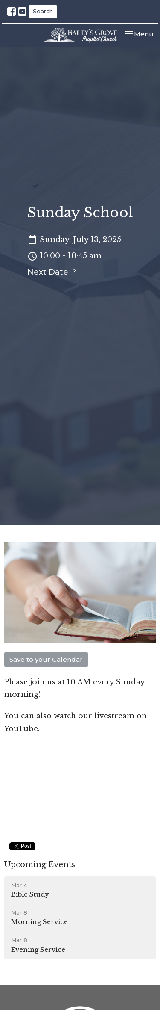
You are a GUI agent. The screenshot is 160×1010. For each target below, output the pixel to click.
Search (43, 11)
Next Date (53, 272)
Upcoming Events (39, 864)
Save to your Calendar (46, 659)
